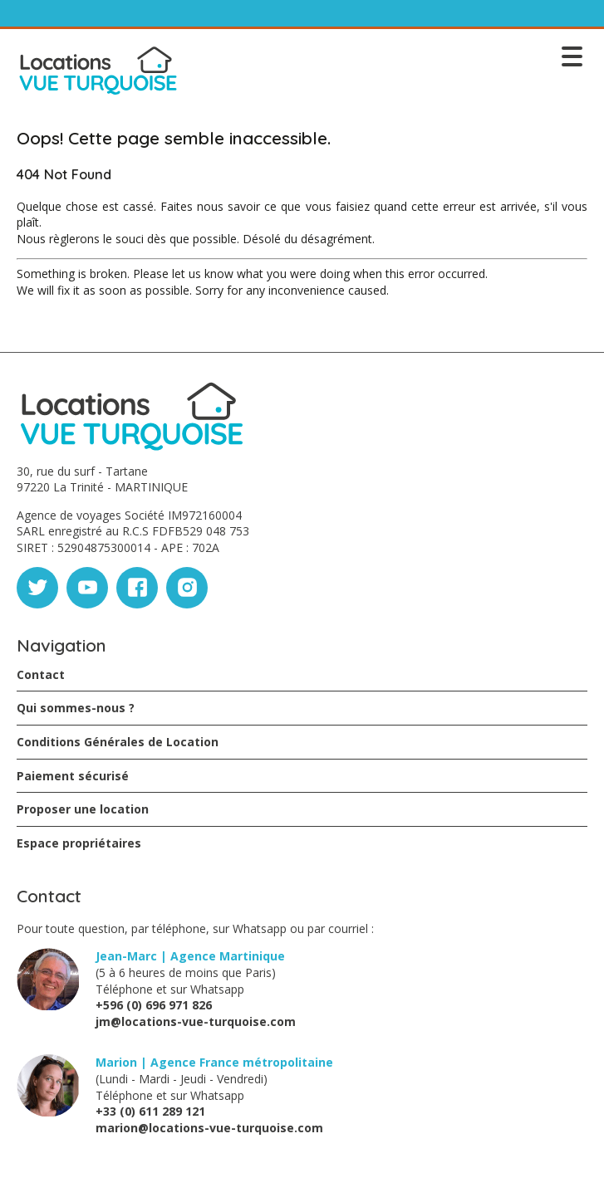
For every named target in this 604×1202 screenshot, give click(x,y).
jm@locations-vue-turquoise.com (196, 1021)
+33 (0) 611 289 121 (150, 1111)
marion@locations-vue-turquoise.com (209, 1128)
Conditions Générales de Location (118, 742)
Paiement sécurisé (73, 776)
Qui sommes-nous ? (76, 708)
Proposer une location (83, 809)
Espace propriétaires (79, 843)
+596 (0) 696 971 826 (154, 1005)
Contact (41, 674)
